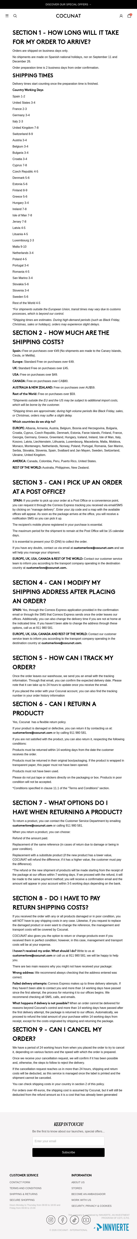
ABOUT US (78, 1182)
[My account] (121, 16)
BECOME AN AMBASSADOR (88, 1194)
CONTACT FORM (20, 1182)
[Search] (15, 16)
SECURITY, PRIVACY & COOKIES (91, 1205)
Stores (76, 1188)
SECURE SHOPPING (22, 1199)
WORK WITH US (81, 1199)
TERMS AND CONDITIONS (25, 1188)
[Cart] (129, 16)
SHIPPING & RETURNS (24, 1194)
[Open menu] (7, 16)
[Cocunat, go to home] (68, 16)
